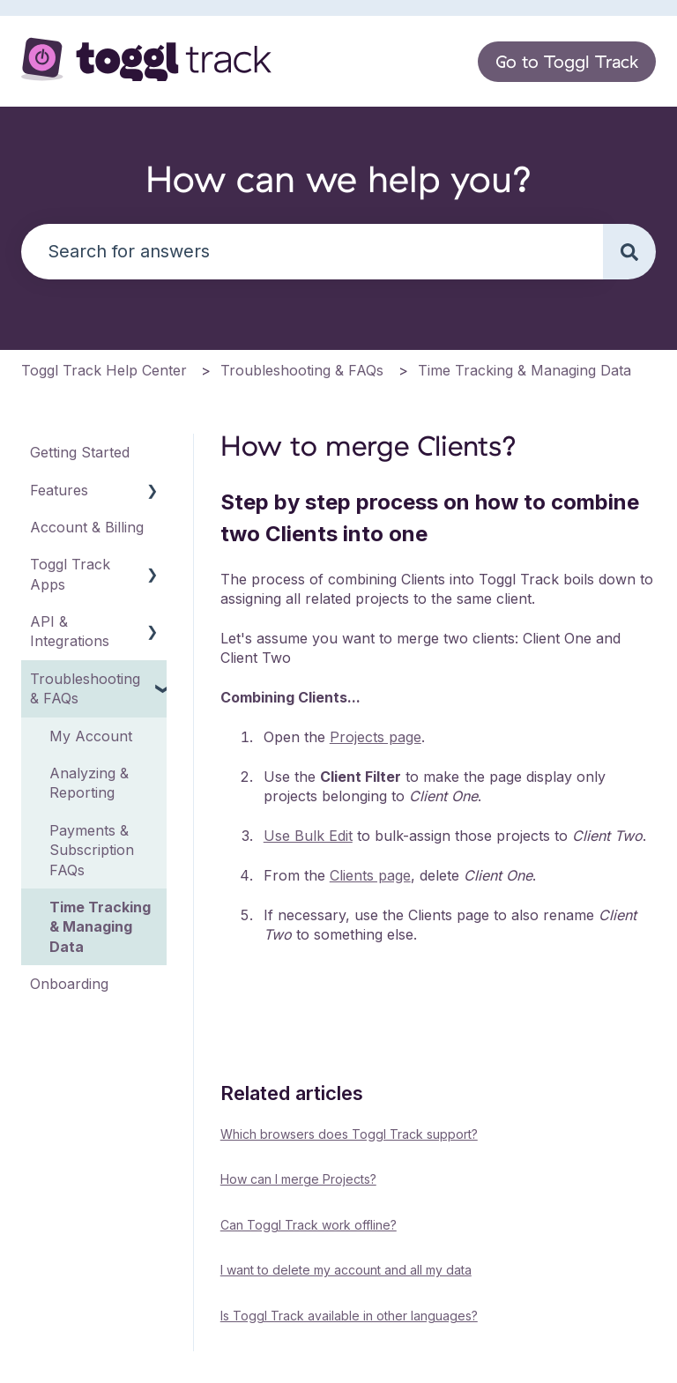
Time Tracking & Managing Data (524, 370)
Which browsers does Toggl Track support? (349, 1133)
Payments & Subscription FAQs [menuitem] (91, 850)
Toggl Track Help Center (104, 370)
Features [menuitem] (59, 490)
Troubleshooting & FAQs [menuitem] (85, 688)
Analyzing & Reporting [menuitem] (89, 782)
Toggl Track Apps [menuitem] (70, 573)
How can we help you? (338, 178)
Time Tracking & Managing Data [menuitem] (100, 926)
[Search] (629, 251)
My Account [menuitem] (90, 736)
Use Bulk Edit (308, 835)
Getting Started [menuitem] (80, 452)
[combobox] (312, 251)
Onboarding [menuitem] (69, 984)
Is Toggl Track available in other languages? (349, 1315)
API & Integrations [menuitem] (69, 631)
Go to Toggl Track (566, 61)
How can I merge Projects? (298, 1178)
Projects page (375, 737)
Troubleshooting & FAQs (301, 370)
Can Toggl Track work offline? (308, 1224)
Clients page (370, 875)
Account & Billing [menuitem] (87, 527)
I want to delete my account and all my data (346, 1269)
